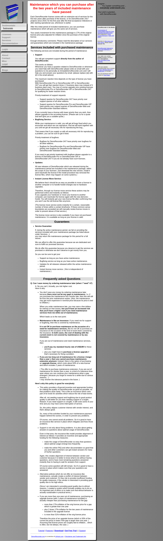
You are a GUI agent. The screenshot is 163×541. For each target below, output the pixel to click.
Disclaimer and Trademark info (75, 536)
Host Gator (107, 75)
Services (6, 40)
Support (82, 531)
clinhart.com (59, 536)
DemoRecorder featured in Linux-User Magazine (105, 48)
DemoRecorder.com (38, 536)
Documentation (10, 43)
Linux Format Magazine (104, 35)
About (5, 55)
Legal (5, 64)
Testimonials (8, 28)
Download (58, 531)
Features (49, 531)
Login (5, 49)
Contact (6, 58)
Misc (4, 61)
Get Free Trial (71, 531)
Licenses (6, 34)
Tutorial (41, 531)
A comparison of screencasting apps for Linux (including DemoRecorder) (106, 31)
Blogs (5, 70)
